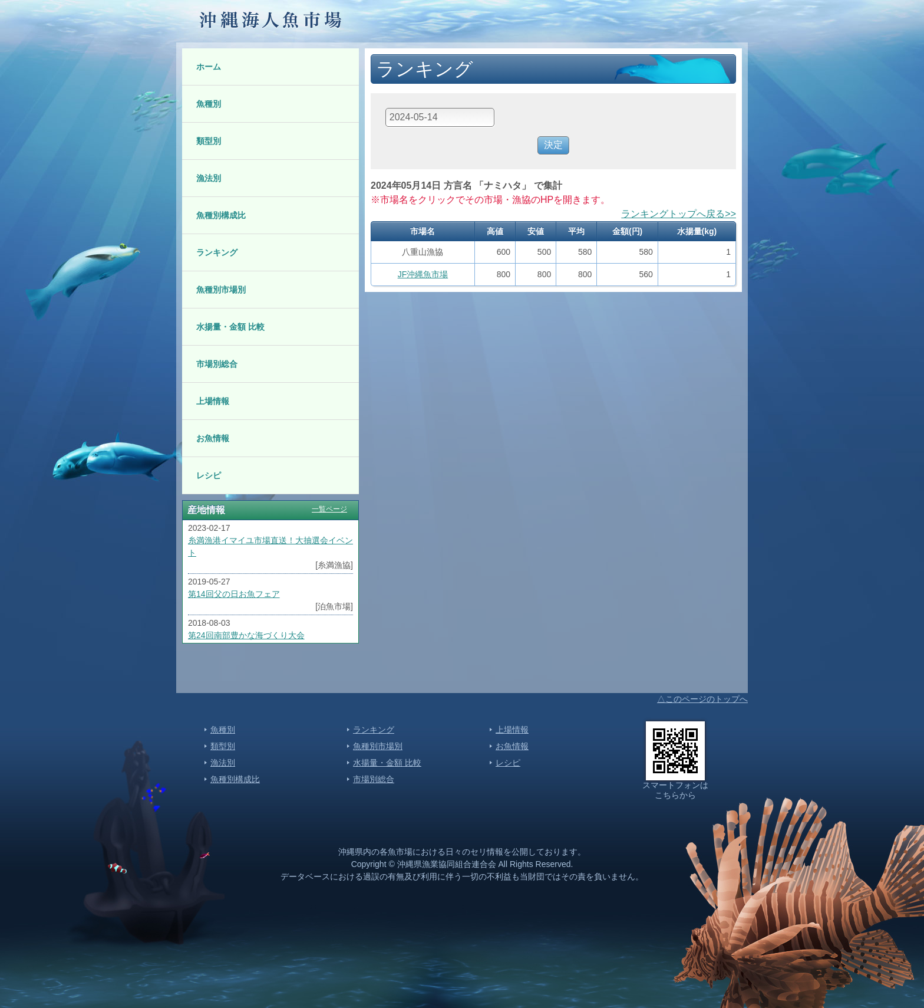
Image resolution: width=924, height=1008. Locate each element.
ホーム (208, 66)
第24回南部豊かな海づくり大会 (246, 635)
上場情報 (212, 401)
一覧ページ (329, 509)
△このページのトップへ (702, 699)
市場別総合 (216, 364)
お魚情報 (212, 438)
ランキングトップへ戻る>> (678, 214)
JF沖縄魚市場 (423, 274)
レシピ (208, 475)
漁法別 (208, 178)
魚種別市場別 (221, 289)
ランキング (216, 252)
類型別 (208, 141)
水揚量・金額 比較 (230, 326)
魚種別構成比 (221, 215)
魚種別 (208, 104)
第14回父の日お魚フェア (234, 594)
